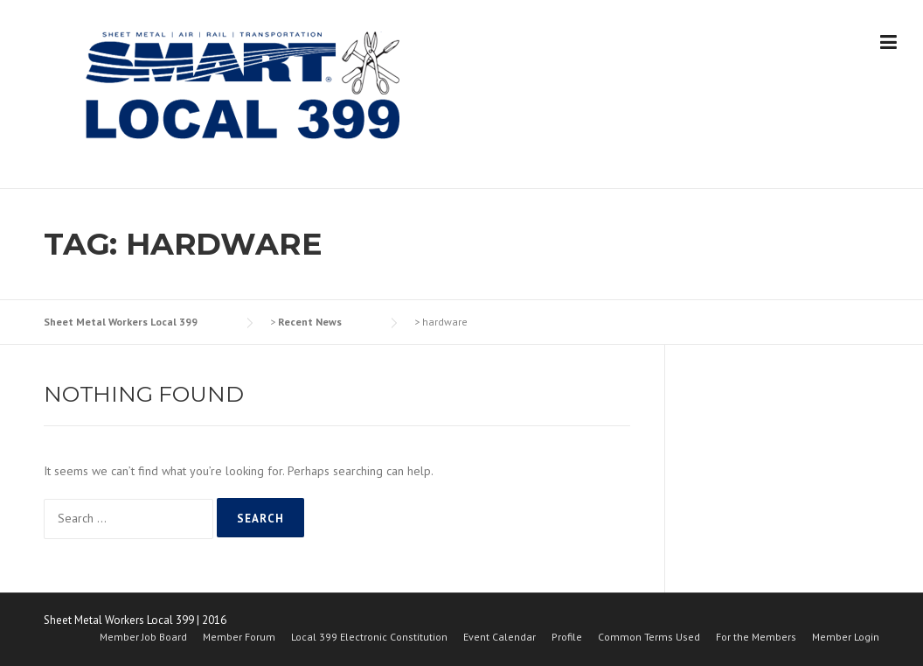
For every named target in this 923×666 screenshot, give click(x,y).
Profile (567, 637)
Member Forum (239, 637)
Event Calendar (499, 637)
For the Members (756, 637)
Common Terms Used (649, 637)
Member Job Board (143, 637)
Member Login (845, 637)
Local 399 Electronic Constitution (369, 637)
